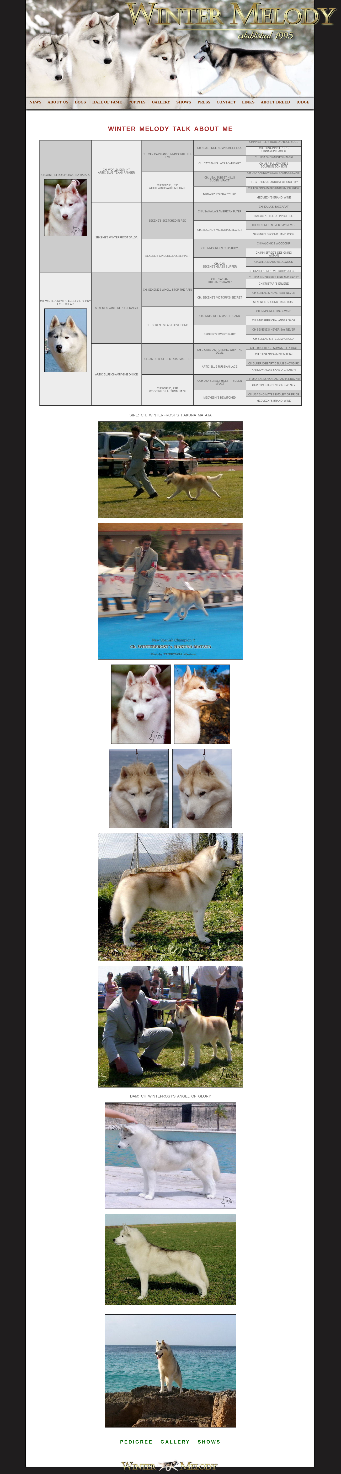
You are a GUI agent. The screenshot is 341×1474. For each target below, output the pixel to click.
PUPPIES (137, 102)
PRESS (204, 102)
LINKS (248, 102)
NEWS (35, 102)
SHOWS (183, 102)
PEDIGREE (136, 1442)
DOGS (80, 102)
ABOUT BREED (275, 102)
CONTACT (226, 102)
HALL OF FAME (107, 102)
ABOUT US (58, 102)
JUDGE (302, 102)
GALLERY (161, 102)
